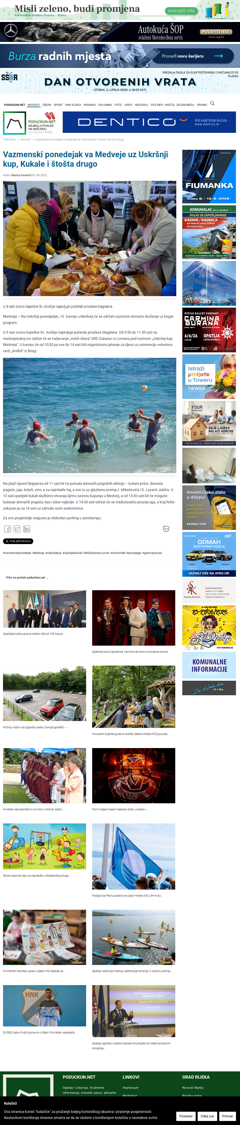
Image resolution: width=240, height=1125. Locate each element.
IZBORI (46, 105)
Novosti (25, 139)
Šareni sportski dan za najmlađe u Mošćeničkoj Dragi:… (37, 875)
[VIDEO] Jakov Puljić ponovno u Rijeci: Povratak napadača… (39, 1032)
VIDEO (128, 105)
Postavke (186, 1116)
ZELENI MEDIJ (185, 105)
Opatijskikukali (73, 553)
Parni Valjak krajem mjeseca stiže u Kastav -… (120, 809)
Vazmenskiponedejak (18, 553)
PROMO (202, 105)
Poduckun (9, 139)
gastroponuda (153, 553)
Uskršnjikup (54, 553)
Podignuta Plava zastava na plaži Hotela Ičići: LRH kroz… (127, 895)
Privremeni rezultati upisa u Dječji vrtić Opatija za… (34, 971)
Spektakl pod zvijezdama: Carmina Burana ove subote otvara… (131, 652)
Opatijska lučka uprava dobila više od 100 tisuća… (34, 634)
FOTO (118, 105)
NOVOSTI (34, 105)
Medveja (39, 553)
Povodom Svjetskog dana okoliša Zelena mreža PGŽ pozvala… (130, 734)
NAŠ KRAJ (141, 105)
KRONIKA (90, 105)
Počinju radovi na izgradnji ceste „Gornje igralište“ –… (35, 727)
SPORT (58, 105)
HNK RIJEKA (73, 105)
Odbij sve (207, 1116)
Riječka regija (192, 1096)
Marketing (130, 1096)
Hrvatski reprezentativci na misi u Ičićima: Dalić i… (33, 809)
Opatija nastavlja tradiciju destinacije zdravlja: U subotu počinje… (132, 971)
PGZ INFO (157, 105)
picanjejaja (134, 553)
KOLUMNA (105, 105)
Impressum (131, 1088)
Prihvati (227, 1116)
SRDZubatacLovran (97, 553)
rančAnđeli (118, 553)
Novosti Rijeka (192, 1088)
